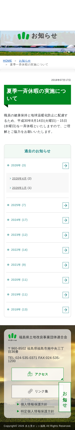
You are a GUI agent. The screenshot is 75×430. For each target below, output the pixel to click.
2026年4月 (19, 178)
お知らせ (64, 397)
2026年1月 (19, 187)
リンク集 (41, 391)
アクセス (41, 374)
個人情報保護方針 (34, 404)
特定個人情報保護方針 (37, 411)
